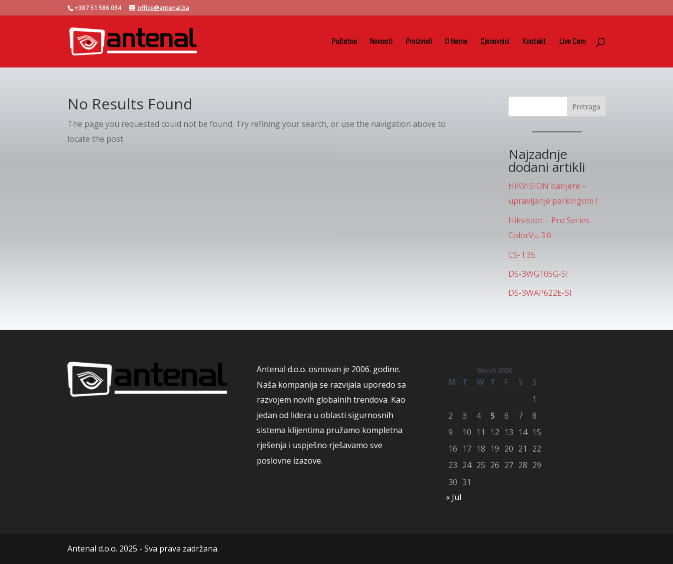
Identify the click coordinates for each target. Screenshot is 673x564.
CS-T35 (521, 254)
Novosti (381, 42)
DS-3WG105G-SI (538, 273)
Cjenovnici (494, 42)
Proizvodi (418, 42)
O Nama (456, 42)
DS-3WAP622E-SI (540, 292)
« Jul (453, 497)
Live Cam (572, 42)
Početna (344, 42)
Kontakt (534, 42)
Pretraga (586, 106)
